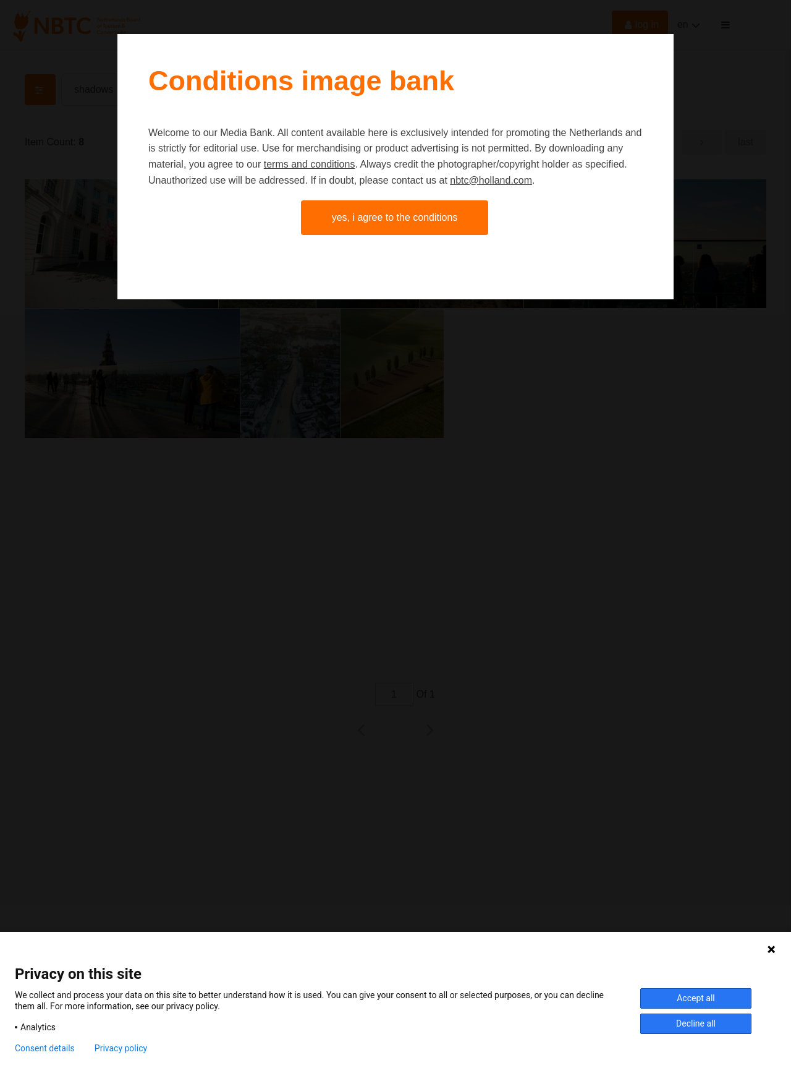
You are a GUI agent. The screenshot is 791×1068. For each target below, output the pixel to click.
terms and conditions (309, 164)
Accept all (696, 998)
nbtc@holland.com (491, 180)
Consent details (45, 1048)
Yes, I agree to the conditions (395, 217)
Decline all (696, 1023)
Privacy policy (121, 1048)
